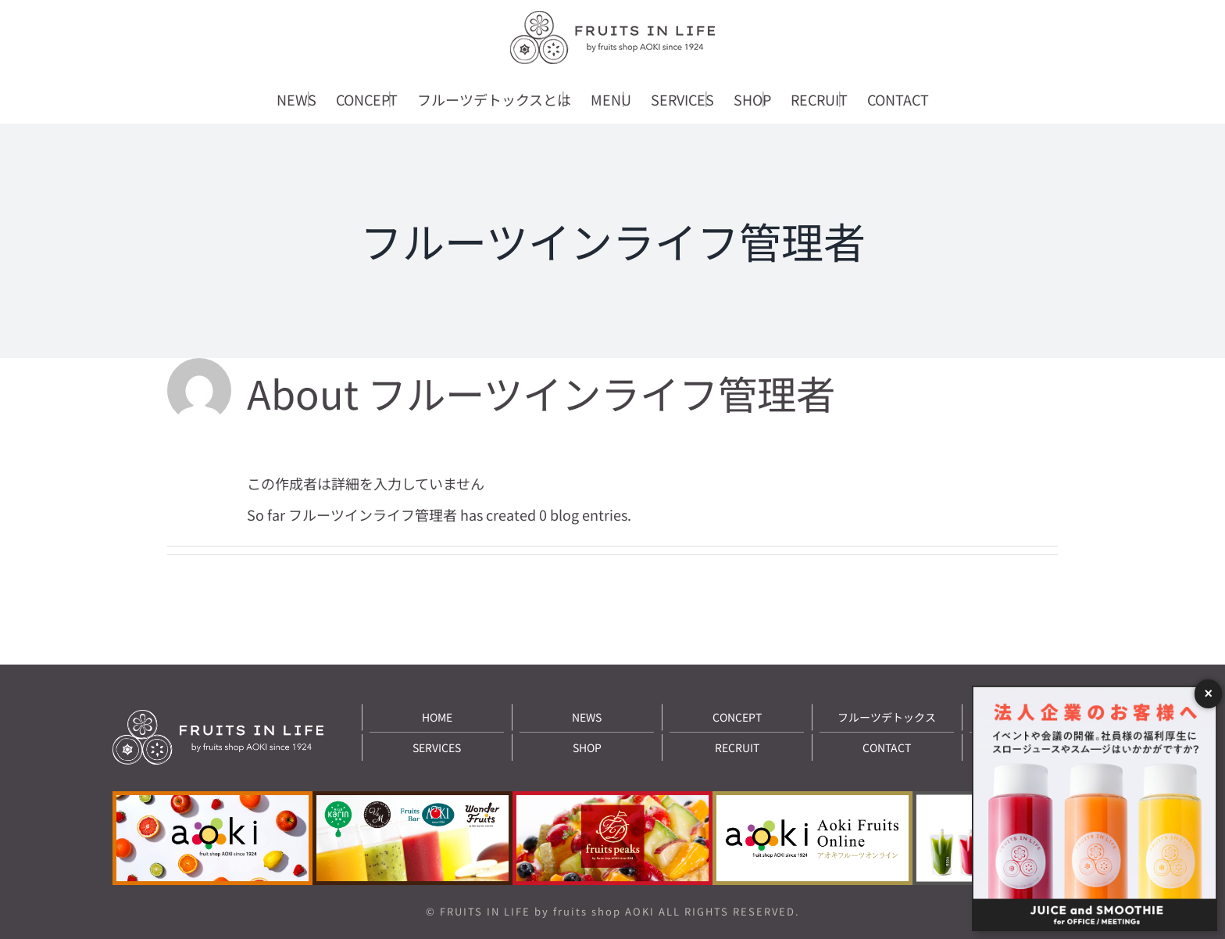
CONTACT (886, 747)
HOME (437, 717)
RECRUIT (737, 747)
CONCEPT (737, 717)
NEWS (587, 717)
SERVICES (436, 747)
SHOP (587, 747)
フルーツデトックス (887, 717)
